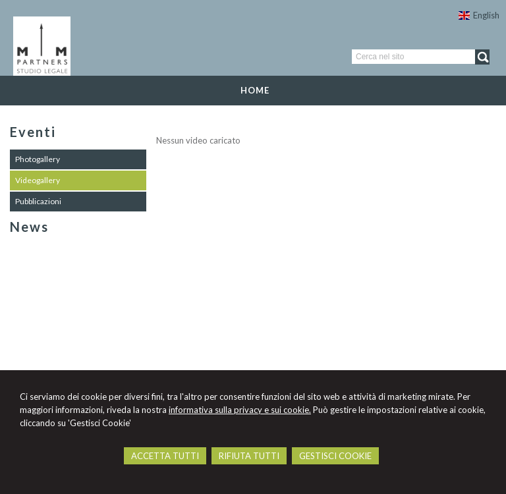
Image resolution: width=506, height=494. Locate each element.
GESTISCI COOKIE (335, 456)
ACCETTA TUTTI (165, 456)
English (479, 15)
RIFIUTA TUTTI (249, 456)
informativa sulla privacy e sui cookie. (240, 409)
